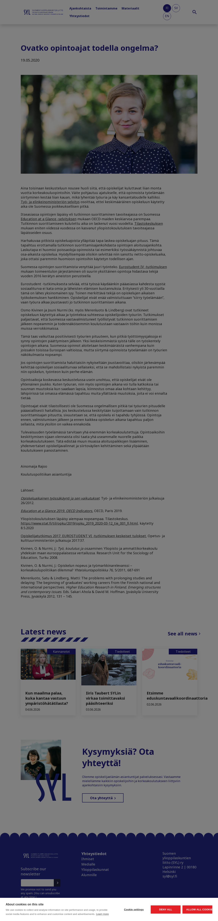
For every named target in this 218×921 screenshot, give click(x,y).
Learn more (30, 914)
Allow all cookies (190, 905)
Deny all (144, 905)
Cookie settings (98, 905)
